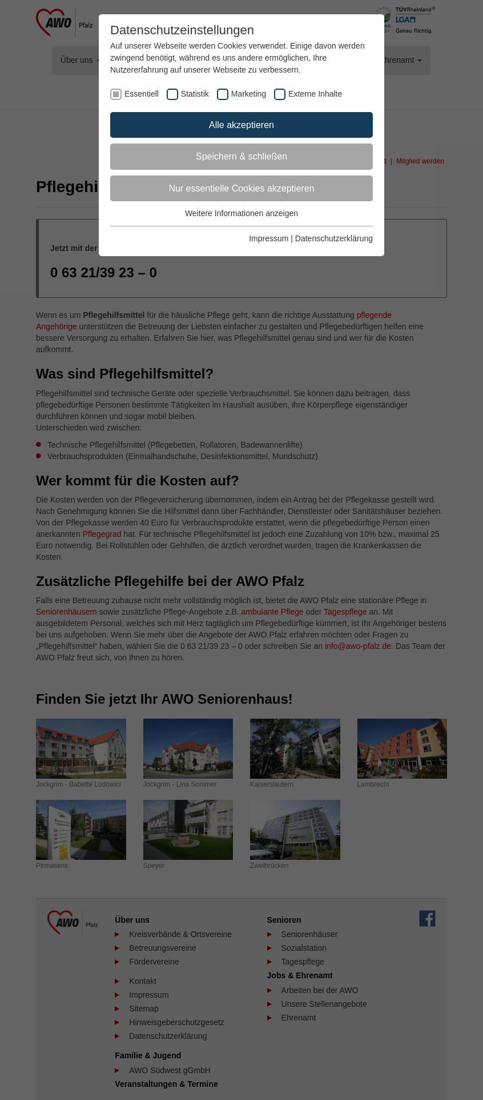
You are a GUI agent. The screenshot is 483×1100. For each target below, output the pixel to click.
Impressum (268, 238)
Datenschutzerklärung (334, 238)
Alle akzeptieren (241, 125)
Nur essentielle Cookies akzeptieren (241, 188)
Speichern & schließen (241, 156)
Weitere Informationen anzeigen (241, 213)
